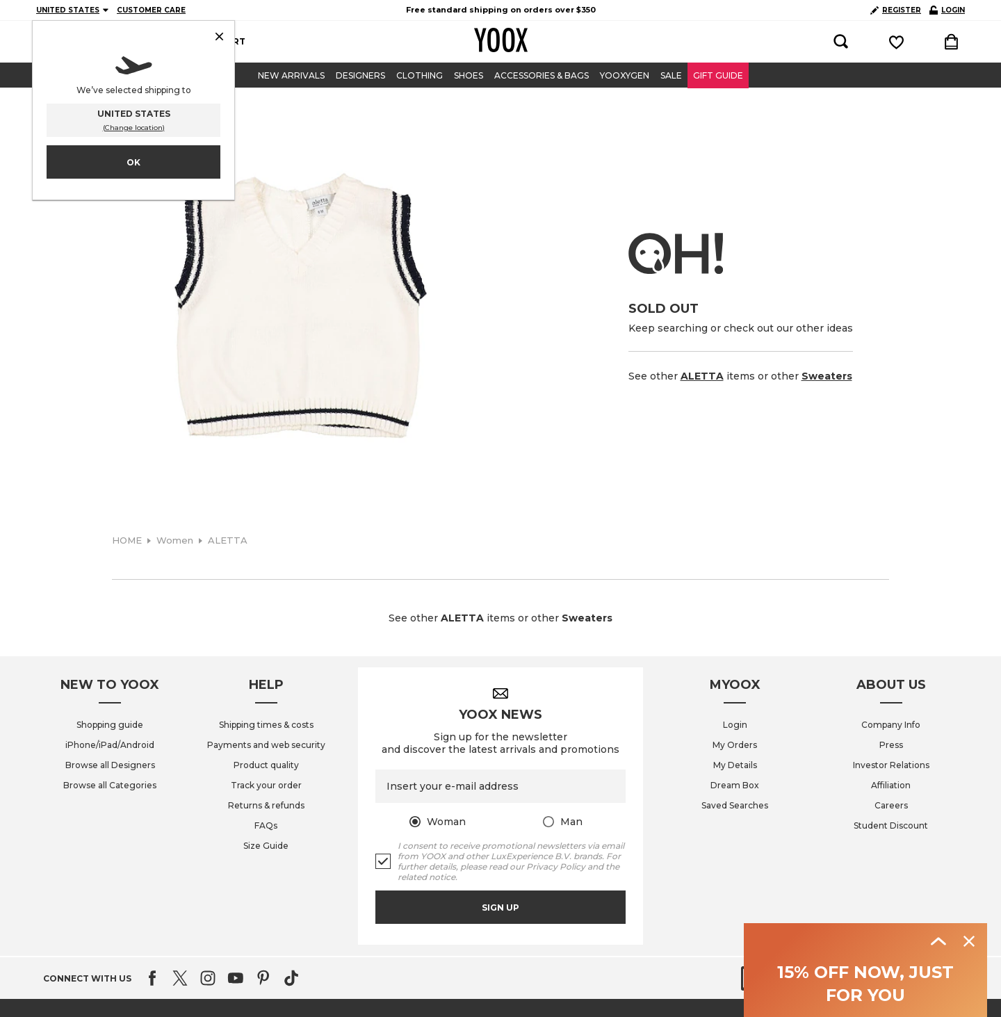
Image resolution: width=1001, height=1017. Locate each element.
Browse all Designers (110, 765)
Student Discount (891, 825)
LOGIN (947, 10)
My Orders (735, 745)
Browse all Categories (109, 785)
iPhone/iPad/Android (109, 745)
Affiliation (891, 785)
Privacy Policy (555, 866)
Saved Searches (734, 805)
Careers (891, 805)
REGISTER (895, 10)
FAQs (265, 825)
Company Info (890, 724)
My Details (735, 765)
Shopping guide (109, 724)
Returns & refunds (266, 805)
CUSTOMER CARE (151, 10)
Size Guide (265, 845)
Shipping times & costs (266, 724)
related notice (426, 877)
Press (891, 745)
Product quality (266, 765)
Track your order (266, 785)
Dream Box (734, 785)
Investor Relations (891, 765)
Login (735, 724)
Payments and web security (266, 745)
